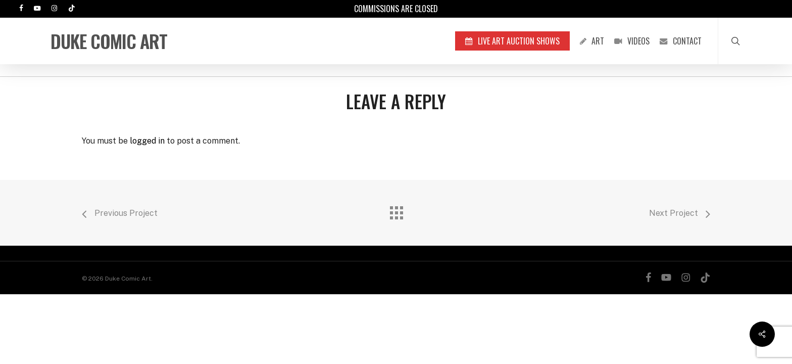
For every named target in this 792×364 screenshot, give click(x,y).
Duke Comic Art (109, 41)
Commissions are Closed (396, 9)
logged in (147, 141)
